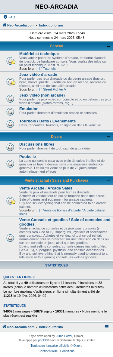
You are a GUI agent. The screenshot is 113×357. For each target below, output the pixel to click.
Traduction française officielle (50, 345)
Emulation (29, 108)
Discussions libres (37, 144)
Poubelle (27, 156)
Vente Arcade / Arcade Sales (45, 188)
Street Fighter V (52, 89)
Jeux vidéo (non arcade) (42, 95)
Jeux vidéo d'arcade (38, 74)
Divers (56, 136)
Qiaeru (77, 345)
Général (56, 46)
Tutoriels (47, 68)
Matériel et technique (39, 53)
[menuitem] (9, 17)
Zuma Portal (64, 336)
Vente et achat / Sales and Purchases (56, 180)
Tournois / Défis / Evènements (47, 121)
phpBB (42, 340)
